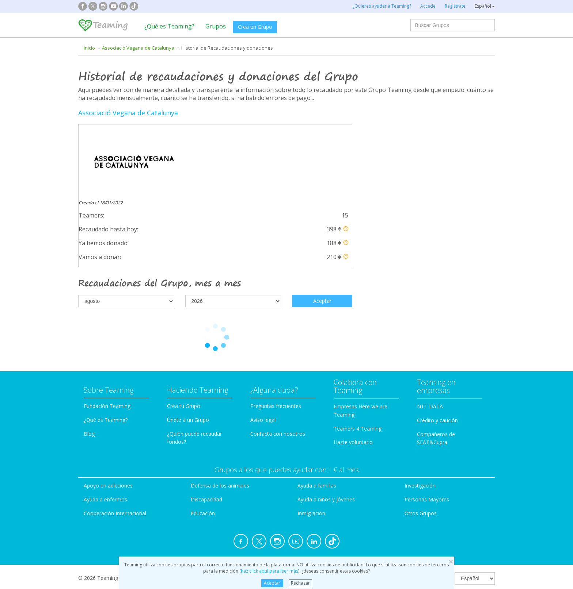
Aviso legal (263, 349)
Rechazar (300, 583)
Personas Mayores (427, 428)
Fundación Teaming (107, 335)
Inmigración (311, 442)
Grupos (215, 26)
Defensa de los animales (220, 415)
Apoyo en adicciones (108, 415)
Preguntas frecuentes (275, 335)
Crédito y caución (437, 349)
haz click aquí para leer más (269, 571)
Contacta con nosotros (277, 362)
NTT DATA (430, 335)
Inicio (89, 48)
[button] (346, 157)
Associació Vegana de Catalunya (138, 48)
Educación (203, 442)
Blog (89, 362)
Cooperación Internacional (115, 442)
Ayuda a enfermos (105, 428)
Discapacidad (206, 428)
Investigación (420, 415)
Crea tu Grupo (183, 335)
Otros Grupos (421, 442)
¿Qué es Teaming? (169, 26)
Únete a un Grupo (188, 349)
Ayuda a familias (316, 415)
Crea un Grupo (255, 26)
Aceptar (272, 583)
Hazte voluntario (353, 371)
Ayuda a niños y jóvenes (326, 428)
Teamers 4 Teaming (358, 357)
